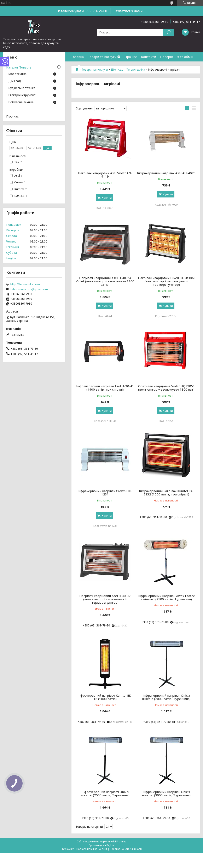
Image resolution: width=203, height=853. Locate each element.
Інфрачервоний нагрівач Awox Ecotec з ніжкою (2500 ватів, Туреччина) (166, 597)
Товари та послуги (102, 57)
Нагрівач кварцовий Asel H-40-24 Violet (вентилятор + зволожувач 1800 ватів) (105, 281)
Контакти (148, 57)
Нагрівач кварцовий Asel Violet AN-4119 (105, 174)
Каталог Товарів (18, 67)
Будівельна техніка (21, 88)
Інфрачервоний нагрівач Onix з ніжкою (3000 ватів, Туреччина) (166, 793)
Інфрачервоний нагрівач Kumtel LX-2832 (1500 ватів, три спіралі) (166, 492)
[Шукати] (168, 32)
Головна (77, 57)
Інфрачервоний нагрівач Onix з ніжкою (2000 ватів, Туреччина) (166, 697)
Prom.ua (121, 841)
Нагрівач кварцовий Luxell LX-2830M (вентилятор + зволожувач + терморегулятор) (166, 281)
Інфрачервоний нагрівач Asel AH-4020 (166, 173)
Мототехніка (17, 74)
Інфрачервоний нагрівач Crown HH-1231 (105, 492)
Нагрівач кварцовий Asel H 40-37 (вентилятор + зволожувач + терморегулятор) (105, 599)
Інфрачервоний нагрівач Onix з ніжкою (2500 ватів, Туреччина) (105, 793)
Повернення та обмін (176, 57)
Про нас (130, 57)
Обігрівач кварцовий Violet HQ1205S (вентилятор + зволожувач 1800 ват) (166, 387)
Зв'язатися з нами (128, 11)
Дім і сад (14, 81)
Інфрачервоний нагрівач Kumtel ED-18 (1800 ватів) (105, 697)
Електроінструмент (22, 95)
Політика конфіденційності (126, 849)
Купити (107, 198)
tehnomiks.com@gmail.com (29, 289)
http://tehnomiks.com (25, 284)
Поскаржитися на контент (91, 849)
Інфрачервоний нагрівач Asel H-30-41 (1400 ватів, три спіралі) (105, 387)
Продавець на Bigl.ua (102, 845)
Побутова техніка (21, 102)
